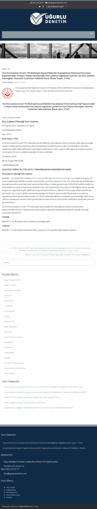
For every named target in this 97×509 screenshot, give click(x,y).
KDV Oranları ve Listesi (13, 337)
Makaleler (8, 342)
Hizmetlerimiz (9, 311)
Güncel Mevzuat (11, 495)
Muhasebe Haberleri (10, 506)
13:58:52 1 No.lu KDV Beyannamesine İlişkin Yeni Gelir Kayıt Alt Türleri (32, 397)
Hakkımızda (9, 300)
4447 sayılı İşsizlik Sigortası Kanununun (49, 178)
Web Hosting (33, 506)
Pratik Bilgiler (9, 352)
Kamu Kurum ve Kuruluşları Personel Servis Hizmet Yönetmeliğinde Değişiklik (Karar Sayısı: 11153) (43, 387)
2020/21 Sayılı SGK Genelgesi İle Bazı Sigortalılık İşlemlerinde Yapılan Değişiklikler (59, 254)
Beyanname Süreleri (12, 290)
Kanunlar (8, 332)
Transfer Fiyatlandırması (14, 363)
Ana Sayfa (9, 487)
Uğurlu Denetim (20, 82)
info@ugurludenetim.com (57, 3)
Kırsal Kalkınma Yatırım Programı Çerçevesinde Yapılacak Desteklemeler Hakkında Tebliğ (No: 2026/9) (45, 392)
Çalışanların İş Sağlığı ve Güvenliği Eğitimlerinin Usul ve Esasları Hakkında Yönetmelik (38, 407)
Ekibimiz (9, 306)
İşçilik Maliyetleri (10, 326)
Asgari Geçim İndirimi (12, 280)
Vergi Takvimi (9, 373)
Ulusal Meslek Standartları (15, 368)
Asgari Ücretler (10, 285)
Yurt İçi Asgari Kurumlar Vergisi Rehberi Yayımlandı (24, 402)
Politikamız (8, 347)
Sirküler (7, 358)
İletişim (7, 316)
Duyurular (8, 295)
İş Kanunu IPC (9, 321)
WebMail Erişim (56, 6)
